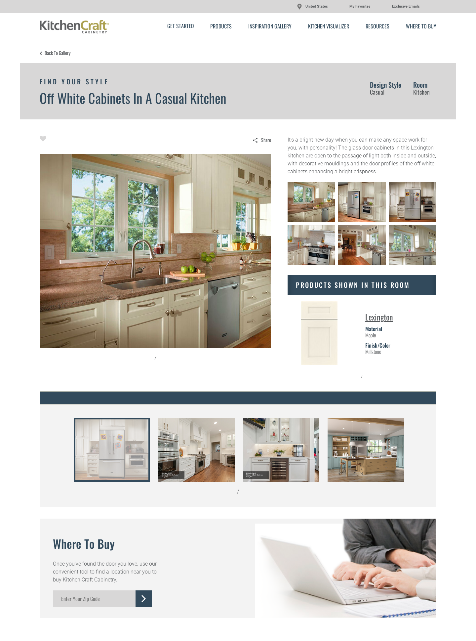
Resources (377, 26)
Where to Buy (421, 26)
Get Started (180, 26)
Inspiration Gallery (270, 26)
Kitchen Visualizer (328, 26)
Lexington (379, 317)
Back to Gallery (57, 53)
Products (221, 26)
